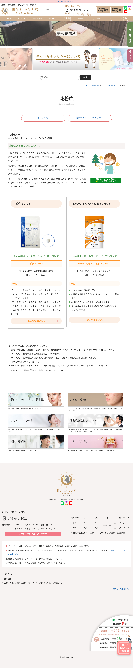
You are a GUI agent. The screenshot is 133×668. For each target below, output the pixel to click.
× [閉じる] (130, 642)
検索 (85, 77)
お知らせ (130, 55)
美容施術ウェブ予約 (130, 34)
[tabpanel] (66, 59)
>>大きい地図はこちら (121, 589)
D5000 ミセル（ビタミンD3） (89, 118)
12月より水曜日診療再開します (66, 1)
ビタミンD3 (43, 118)
